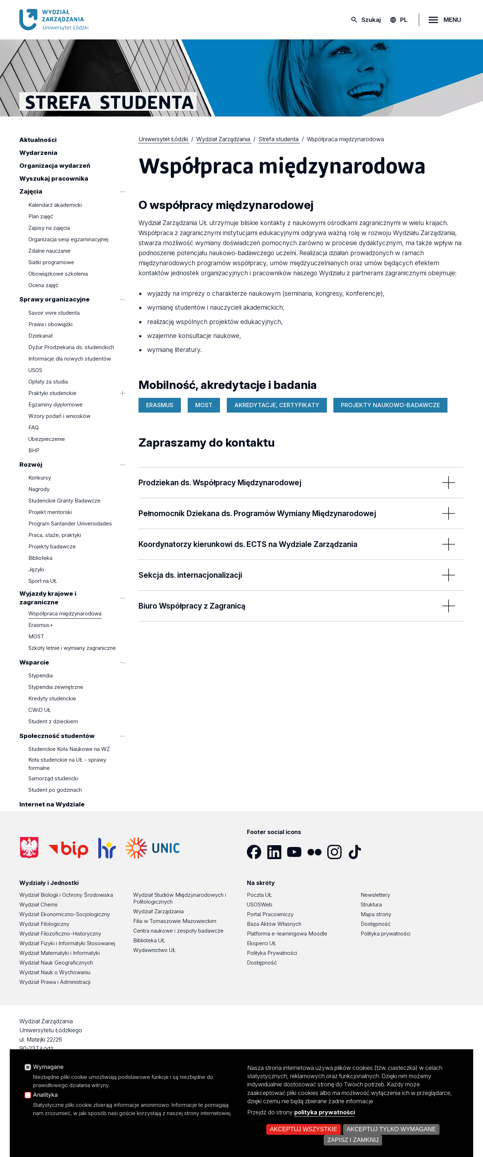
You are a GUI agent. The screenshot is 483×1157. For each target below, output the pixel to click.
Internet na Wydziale (52, 804)
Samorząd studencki (53, 778)
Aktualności (38, 140)
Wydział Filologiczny (44, 923)
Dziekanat (40, 335)
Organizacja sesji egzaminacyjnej (68, 239)
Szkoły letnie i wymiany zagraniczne (72, 648)
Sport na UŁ (42, 581)
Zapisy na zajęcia (49, 227)
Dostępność (262, 962)
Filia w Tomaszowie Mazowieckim (174, 921)
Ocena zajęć (43, 285)
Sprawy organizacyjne (54, 299)
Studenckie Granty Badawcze (64, 500)
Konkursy (39, 478)
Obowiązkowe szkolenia (58, 273)
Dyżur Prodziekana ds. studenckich (71, 347)
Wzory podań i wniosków (59, 416)
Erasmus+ (40, 625)
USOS (35, 370)
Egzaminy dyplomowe (55, 404)
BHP (33, 450)
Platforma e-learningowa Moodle (287, 933)
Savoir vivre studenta (54, 312)
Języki (36, 569)
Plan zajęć (40, 216)
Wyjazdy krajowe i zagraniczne (47, 598)
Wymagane (48, 1113)
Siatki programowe (51, 262)
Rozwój (30, 464)
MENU (452, 19)
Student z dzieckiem (53, 721)
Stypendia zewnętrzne (55, 687)
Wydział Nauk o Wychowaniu (54, 972)
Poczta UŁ (259, 894)
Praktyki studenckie (52, 393)
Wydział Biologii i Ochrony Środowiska (66, 894)
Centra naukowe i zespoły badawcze (178, 930)
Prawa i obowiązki (50, 324)
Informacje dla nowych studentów (69, 358)
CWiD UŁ (39, 710)
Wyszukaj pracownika (53, 178)
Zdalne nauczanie (49, 250)
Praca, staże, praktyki (54, 535)
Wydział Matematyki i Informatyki (59, 952)
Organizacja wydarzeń (54, 166)
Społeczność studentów (57, 735)
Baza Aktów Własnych (274, 923)
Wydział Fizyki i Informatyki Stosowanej (67, 943)
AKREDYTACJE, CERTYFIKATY (276, 405)
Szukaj (371, 19)
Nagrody (39, 489)
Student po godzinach (55, 790)
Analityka (45, 1141)
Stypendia (40, 675)
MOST (36, 636)
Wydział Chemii (38, 904)
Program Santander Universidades (70, 523)
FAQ (33, 427)
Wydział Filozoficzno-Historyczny (60, 933)
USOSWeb (259, 904)
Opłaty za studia (48, 381)
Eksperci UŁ (261, 943)
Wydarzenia (38, 153)
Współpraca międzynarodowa (65, 613)
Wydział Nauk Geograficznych (56, 962)
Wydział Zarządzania (158, 911)
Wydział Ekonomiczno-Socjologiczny (64, 914)
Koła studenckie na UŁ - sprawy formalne (67, 763)
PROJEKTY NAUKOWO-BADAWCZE (390, 405)
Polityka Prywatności (272, 952)
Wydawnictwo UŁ (154, 950)
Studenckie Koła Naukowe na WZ (69, 749)
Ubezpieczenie (46, 438)
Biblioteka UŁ (149, 940)
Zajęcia (30, 191)
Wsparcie (34, 662)
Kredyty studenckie (52, 698)
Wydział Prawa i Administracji (54, 982)
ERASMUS (159, 405)
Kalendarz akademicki (55, 204)
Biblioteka (40, 558)
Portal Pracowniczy (270, 914)
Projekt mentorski (50, 512)
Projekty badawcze (52, 546)
